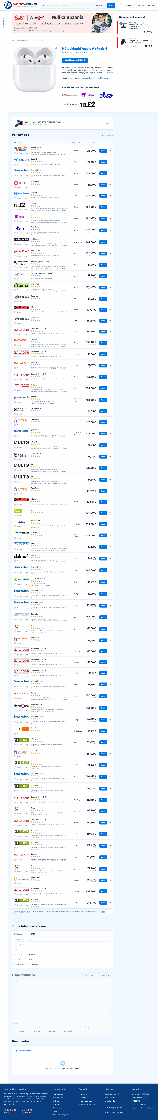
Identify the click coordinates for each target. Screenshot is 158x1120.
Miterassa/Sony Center (40, 262)
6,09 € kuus (92, 721)
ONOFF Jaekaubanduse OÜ (42, 273)
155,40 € (91, 718)
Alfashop (34, 307)
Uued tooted (83, 1097)
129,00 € (91, 217)
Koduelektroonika (23, 41)
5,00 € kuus (92, 289)
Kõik (109, 975)
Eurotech (34, 543)
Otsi (43, 5)
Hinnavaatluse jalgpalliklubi (114, 1112)
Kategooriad (127, 5)
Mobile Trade (36, 147)
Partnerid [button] (110, 1089)
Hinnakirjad (83, 1094)
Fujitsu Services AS (112, 1094)
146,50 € (91, 628)
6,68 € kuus (92, 619)
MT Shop (34, 739)
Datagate (34, 614)
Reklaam (56, 1101)
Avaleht (13, 40)
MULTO (34, 442)
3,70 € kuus (92, 859)
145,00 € (91, 616)
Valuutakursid (57, 1108)
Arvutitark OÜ (36, 705)
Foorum (150, 5)
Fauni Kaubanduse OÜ (39, 579)
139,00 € (91, 229)
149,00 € (91, 252)
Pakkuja (17, 142)
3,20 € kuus (92, 344)
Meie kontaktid (58, 1097)
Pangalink (56, 1104)
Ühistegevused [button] (113, 1107)
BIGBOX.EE (35, 521)
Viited (55, 1111)
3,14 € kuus (92, 697)
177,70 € (91, 856)
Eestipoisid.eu (36, 408)
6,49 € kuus (92, 870)
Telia (32, 215)
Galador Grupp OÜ (38, 329)
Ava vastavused (107, 136)
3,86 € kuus (92, 232)
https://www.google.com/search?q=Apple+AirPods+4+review (93, 78)
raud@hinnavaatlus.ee (145, 1108)
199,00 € (91, 286)
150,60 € (91, 695)
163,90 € (91, 810)
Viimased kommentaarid (87, 1104)
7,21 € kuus (92, 630)
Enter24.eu (35, 419)
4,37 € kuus (92, 220)
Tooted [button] (83, 1089)
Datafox (34, 340)
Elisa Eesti (35, 227)
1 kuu (85, 975)
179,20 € (91, 868)
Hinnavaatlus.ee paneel (61, 1115)
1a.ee (33, 510)
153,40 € (91, 342)
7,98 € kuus (92, 277)
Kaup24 (34, 159)
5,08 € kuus (92, 255)
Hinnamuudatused (85, 1101)
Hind (94, 142)
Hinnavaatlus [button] (60, 1089)
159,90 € (91, 275)
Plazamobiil (35, 397)
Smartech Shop (37, 170)
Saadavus (75, 142)
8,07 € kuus (92, 812)
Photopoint (35, 251)
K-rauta (34, 533)
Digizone (34, 385)
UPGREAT (35, 284)
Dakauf (33, 555)
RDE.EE (34, 430)
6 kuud (102, 975)
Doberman (35, 296)
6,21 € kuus (92, 778)
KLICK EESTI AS (37, 182)
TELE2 (33, 204)
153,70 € (91, 364)
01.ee (33, 626)
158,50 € (91, 776)
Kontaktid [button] (137, 1089)
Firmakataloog (58, 1094)
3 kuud (93, 975)
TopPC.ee (35, 728)
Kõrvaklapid (39, 41)
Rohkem (110, 73)
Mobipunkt (35, 239)
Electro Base (36, 878)
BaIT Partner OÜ (111, 1097)
